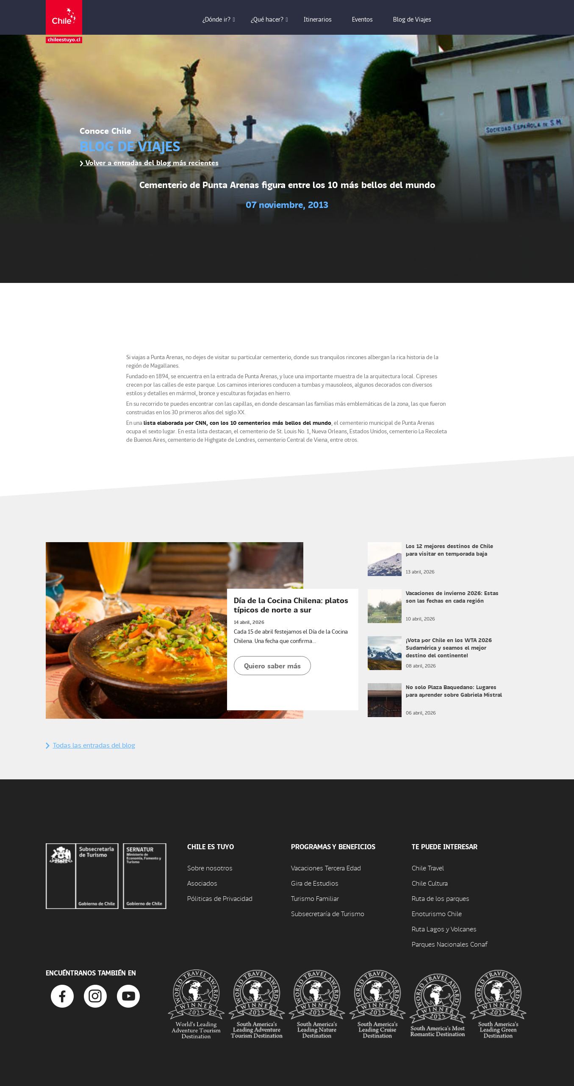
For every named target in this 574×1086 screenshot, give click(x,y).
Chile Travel (428, 867)
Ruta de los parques (440, 898)
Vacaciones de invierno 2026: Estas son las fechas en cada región (452, 596)
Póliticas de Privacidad (219, 898)
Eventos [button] (368, 19)
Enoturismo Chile (437, 913)
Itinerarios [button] (324, 19)
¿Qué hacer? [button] (273, 19)
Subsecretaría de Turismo (327, 913)
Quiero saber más (272, 665)
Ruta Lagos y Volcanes (444, 928)
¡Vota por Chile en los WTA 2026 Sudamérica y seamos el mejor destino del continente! (449, 647)
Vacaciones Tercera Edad (326, 867)
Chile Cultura (430, 882)
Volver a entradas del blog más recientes (149, 162)
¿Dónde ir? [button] (222, 19)
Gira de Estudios (314, 882)
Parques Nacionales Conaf (449, 943)
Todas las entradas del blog (90, 744)
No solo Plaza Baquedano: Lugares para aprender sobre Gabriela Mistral (454, 690)
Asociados (202, 882)
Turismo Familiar (315, 898)
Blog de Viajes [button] (418, 19)
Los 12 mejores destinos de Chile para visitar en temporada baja (449, 549)
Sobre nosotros (210, 867)
